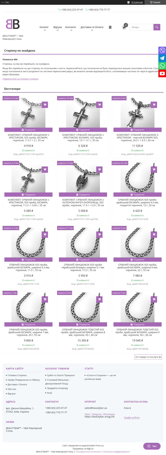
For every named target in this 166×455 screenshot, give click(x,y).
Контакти (70, 27)
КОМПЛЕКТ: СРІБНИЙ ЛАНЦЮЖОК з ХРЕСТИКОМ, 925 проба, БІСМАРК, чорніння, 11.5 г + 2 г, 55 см (28, 138)
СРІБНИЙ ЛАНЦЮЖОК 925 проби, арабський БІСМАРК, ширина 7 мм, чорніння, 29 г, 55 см (28, 332)
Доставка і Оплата (17, 384)
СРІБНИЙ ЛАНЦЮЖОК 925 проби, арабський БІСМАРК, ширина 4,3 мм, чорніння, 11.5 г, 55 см (28, 267)
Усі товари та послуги (146, 356)
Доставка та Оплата (92, 27)
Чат (152, 446)
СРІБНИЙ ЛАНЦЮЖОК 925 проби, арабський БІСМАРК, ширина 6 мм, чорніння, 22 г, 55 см (137, 267)
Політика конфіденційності (116, 451)
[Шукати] (156, 27)
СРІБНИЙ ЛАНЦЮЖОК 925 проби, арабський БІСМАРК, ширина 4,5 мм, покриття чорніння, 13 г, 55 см (137, 202)
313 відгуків (137, 2)
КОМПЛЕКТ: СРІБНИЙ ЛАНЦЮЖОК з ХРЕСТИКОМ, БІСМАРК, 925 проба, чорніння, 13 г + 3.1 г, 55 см (83, 138)
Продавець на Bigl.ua (82, 448)
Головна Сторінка (17, 375)
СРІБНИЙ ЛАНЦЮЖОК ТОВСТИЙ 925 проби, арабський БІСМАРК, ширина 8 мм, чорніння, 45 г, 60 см (83, 332)
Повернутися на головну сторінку (20, 78)
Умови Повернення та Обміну (24, 379)
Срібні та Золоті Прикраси (61, 375)
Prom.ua (100, 445)
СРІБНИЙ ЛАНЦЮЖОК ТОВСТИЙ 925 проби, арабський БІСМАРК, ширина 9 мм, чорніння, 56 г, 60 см (138, 332)
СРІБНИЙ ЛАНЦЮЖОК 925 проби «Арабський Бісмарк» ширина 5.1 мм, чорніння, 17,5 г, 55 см (83, 267)
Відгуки (57, 27)
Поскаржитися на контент (88, 451)
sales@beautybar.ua (96, 408)
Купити (45, 105)
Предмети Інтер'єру (57, 388)
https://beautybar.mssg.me (100, 416)
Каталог (44, 27)
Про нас (12, 389)
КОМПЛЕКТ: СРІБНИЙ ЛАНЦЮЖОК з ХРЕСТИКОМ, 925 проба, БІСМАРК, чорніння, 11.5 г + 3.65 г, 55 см (28, 202)
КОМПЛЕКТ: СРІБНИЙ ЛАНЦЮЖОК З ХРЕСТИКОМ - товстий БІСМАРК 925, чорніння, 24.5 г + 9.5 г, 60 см (137, 138)
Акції (49, 392)
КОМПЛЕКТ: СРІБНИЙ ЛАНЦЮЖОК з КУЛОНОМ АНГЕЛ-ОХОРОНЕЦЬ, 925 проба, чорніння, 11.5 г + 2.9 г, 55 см (83, 202)
